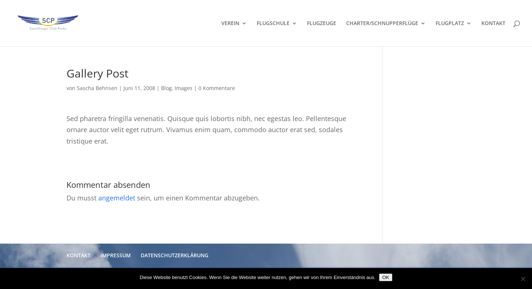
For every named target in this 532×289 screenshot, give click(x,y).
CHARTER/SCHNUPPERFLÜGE (382, 24)
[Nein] (522, 278)
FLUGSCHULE (273, 24)
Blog (166, 88)
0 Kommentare (216, 88)
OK (385, 277)
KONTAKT (493, 24)
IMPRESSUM (115, 255)
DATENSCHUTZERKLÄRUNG (174, 255)
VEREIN (230, 24)
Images (183, 88)
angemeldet (116, 197)
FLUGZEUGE (321, 24)
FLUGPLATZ (450, 24)
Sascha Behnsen (97, 88)
